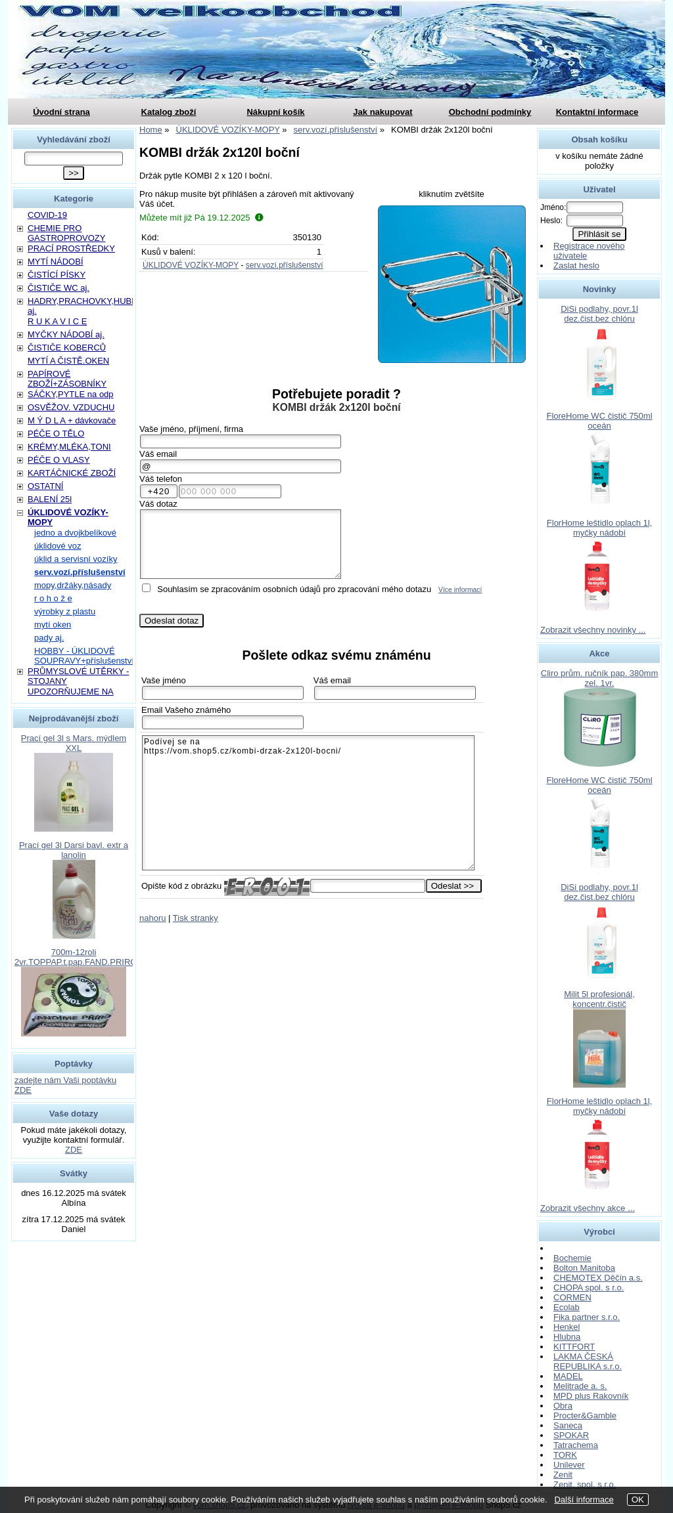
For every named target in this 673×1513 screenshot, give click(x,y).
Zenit (562, 1475)
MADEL (568, 1376)
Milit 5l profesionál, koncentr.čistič (599, 999)
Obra (562, 1406)
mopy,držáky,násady (72, 585)
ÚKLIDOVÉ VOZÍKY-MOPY (191, 265)
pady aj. (49, 638)
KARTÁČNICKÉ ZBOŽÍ (72, 473)
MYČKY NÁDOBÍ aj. (66, 334)
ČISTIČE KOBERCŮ (67, 347)
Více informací (460, 589)
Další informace (583, 1499)
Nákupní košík (275, 112)
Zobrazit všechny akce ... (587, 1208)
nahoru (152, 918)
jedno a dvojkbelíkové (75, 533)
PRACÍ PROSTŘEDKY (71, 248)
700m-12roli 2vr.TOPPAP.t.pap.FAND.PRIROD (78, 957)
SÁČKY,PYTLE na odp (71, 394)
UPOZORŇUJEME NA (71, 691)
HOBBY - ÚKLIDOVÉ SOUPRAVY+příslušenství (84, 656)
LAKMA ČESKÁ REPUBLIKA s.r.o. (587, 1361)
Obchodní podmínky (490, 112)
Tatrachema (575, 1445)
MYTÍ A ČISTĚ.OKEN (68, 361)
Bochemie (572, 1258)
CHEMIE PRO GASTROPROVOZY (66, 233)
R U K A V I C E (57, 321)
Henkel (566, 1327)
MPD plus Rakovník (590, 1396)
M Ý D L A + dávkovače (72, 420)
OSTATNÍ (45, 486)
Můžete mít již (201, 218)
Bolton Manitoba (584, 1268)
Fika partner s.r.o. (586, 1317)
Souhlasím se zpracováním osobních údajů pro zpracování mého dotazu (294, 589)
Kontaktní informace (597, 112)
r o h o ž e (53, 598)
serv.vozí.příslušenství (284, 265)
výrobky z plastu (64, 611)
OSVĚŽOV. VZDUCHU (71, 407)
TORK (565, 1455)
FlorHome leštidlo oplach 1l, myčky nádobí (599, 528)
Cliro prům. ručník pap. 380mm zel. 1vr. (599, 678)
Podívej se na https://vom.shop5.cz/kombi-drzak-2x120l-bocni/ (308, 802)
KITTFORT (574, 1347)
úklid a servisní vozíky (75, 559)
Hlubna (566, 1337)
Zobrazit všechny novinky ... (592, 630)
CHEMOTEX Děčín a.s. (598, 1278)
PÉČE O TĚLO (56, 433)
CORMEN (572, 1297)
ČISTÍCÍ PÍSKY (56, 275)
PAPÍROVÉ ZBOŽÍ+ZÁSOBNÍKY (67, 379)
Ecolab (566, 1307)
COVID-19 (47, 215)
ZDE (73, 1150)
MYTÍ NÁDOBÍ (55, 261)
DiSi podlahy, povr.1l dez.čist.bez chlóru (599, 314)
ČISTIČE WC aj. (58, 288)
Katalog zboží (169, 112)
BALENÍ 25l (50, 499)
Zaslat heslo (576, 265)
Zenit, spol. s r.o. (584, 1484)
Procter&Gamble (584, 1415)
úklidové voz (57, 546)
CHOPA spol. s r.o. (588, 1287)
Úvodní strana (61, 112)
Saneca (567, 1425)
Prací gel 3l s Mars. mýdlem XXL (73, 743)
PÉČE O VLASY (59, 460)
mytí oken (52, 624)
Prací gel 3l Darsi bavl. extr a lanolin (73, 850)
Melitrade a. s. (580, 1386)
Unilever (569, 1465)
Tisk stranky (195, 918)
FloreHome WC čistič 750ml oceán (599, 421)
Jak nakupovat (382, 112)
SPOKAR (571, 1435)
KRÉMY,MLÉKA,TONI (69, 447)
